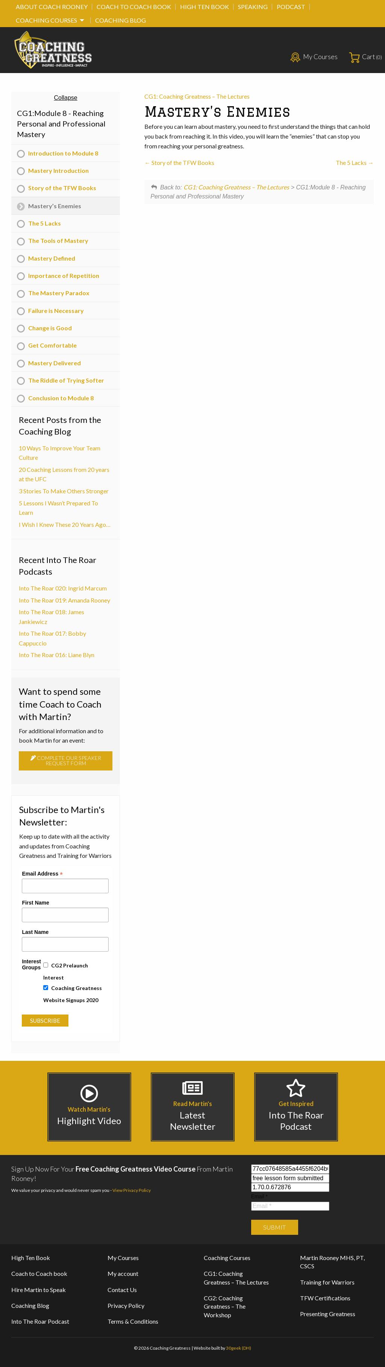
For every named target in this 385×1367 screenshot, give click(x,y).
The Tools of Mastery (58, 240)
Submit (274, 1227)
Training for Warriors (327, 1282)
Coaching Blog (120, 20)
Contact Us (122, 1289)
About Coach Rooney (52, 6)
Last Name (35, 932)
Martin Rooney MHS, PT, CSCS (332, 1261)
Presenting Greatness (327, 1313)
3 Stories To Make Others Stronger (64, 490)
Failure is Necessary (56, 310)
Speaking (253, 6)
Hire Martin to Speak (38, 1289)
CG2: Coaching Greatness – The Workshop (225, 1306)
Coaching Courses (46, 20)
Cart (372, 57)
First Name (35, 902)
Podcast (291, 6)
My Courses (320, 57)
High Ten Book (204, 6)
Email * (259, 1196)
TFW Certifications (325, 1297)
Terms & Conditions (133, 1321)
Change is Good (50, 327)
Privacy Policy (126, 1305)
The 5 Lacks (355, 162)
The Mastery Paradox (58, 292)
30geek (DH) (238, 1348)
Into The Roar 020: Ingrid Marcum (63, 588)
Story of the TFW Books (179, 162)
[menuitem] (51, 7)
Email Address (42, 873)
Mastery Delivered (54, 362)
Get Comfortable (52, 345)
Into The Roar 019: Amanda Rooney (64, 600)
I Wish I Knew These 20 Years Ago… (65, 524)
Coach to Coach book (134, 6)
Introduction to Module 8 (63, 153)
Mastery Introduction (58, 170)
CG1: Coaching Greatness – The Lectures (197, 96)
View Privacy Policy (131, 1190)
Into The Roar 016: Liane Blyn (56, 654)
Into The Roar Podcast (40, 1321)
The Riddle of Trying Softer (66, 380)
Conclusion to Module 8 (61, 397)
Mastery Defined (51, 258)
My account (123, 1273)
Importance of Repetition (63, 275)
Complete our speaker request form (65, 760)
